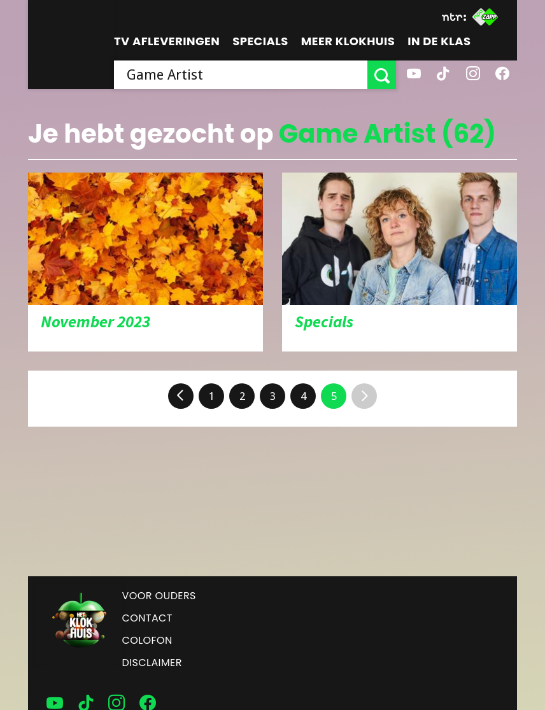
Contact (147, 618)
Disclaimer (152, 662)
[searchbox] (240, 74)
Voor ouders (159, 595)
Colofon (147, 640)
